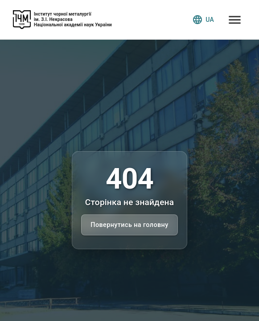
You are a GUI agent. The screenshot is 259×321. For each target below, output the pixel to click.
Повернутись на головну (129, 225)
